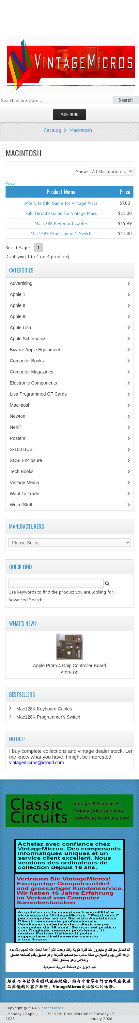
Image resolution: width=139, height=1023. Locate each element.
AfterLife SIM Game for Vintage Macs (61, 203)
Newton (17, 416)
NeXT (16, 427)
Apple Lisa (25, 327)
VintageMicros (50, 1007)
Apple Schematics (31, 338)
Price (10, 183)
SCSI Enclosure (29, 460)
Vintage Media (28, 482)
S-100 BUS (24, 449)
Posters (21, 438)
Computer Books (31, 360)
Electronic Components (37, 382)
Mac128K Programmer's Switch (61, 233)
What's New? (23, 623)
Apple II (21, 305)
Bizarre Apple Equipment (38, 349)
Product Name (61, 192)
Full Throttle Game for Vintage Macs (61, 213)
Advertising (24, 283)
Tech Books (26, 471)
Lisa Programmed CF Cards (41, 394)
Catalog (52, 130)
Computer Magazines (36, 371)
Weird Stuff (24, 504)
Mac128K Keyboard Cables (61, 223)
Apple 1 (21, 294)
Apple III (21, 316)
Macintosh (80, 130)
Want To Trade (24, 493)
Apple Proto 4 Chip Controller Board (69, 665)
